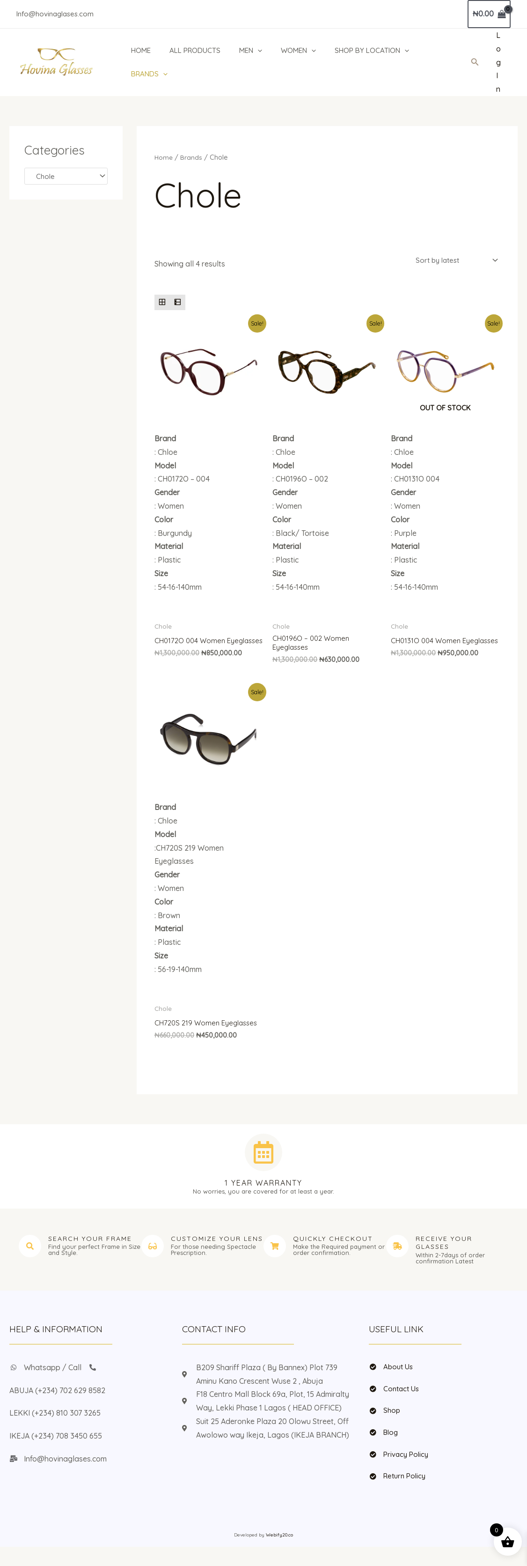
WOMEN (303, 50)
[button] (475, 62)
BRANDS (147, 74)
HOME (138, 50)
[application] (260, 50)
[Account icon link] (498, 62)
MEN (253, 50)
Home (164, 157)
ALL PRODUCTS (194, 50)
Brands (192, 157)
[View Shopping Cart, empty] (489, 14)
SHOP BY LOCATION (379, 50)
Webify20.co (279, 1554)
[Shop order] (453, 260)
